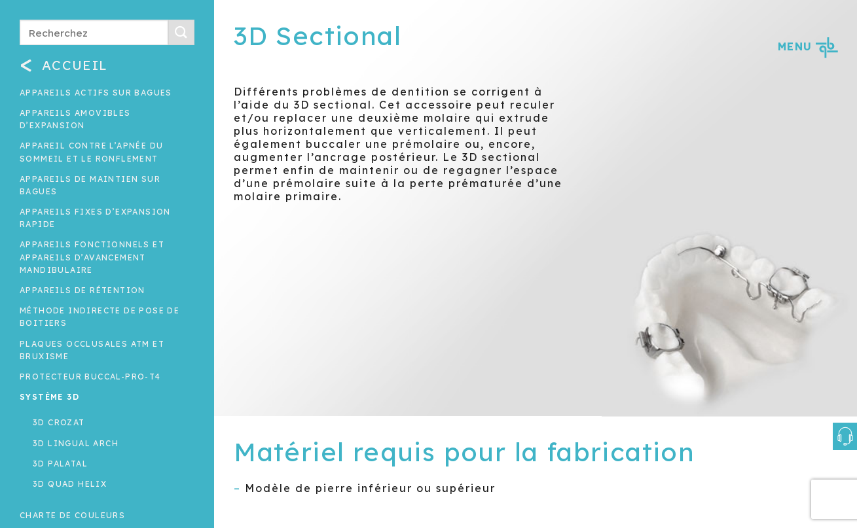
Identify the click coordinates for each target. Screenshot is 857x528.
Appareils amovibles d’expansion (75, 119)
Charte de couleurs (72, 515)
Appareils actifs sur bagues (96, 92)
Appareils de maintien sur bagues (90, 185)
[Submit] (181, 32)
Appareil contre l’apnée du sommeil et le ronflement (91, 152)
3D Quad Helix (70, 484)
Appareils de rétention (82, 290)
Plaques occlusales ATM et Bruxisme (92, 350)
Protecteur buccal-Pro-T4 (90, 376)
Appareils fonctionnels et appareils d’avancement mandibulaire (92, 256)
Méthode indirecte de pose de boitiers (99, 317)
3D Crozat (59, 422)
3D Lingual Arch (76, 443)
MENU (807, 46)
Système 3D (49, 397)
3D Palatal (60, 463)
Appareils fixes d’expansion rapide (95, 218)
